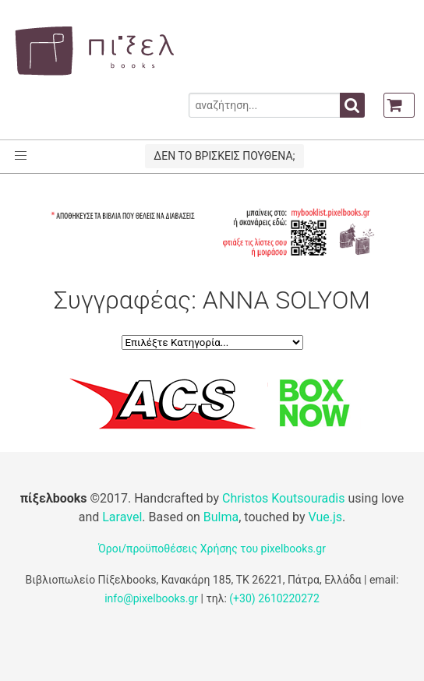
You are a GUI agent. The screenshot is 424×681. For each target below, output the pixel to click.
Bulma (220, 517)
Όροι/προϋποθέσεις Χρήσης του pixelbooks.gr (212, 548)
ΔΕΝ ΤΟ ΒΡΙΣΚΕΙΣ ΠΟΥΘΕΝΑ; (224, 156)
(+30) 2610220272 (274, 598)
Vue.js (325, 517)
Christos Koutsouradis (283, 498)
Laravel (122, 517)
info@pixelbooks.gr (151, 598)
